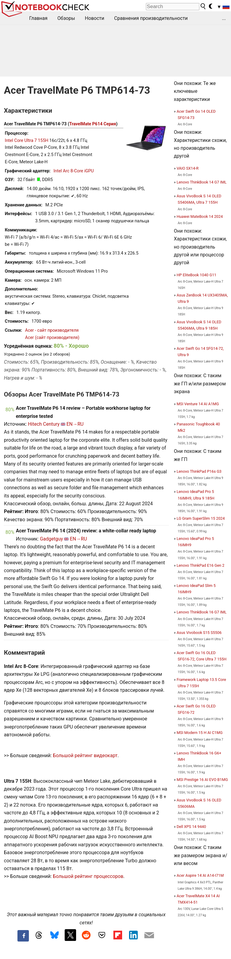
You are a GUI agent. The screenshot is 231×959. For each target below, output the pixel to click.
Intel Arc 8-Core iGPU (74, 171)
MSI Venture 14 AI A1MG (198, 404)
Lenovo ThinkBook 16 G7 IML (201, 612)
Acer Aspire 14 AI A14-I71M (200, 875)
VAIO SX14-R (188, 168)
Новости (94, 18)
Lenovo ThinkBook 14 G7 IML (201, 182)
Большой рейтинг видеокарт (85, 755)
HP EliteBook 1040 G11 (196, 275)
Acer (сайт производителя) (52, 337)
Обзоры (66, 18)
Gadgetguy (51, 539)
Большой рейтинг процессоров (88, 876)
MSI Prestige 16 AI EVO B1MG (202, 779)
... (224, 18)
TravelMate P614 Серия (92, 124)
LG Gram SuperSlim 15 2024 (201, 518)
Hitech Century (44, 424)
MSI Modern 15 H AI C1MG (200, 732)
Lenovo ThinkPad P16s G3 (199, 471)
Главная (38, 18)
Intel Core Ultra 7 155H (26, 140)
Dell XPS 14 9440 (191, 826)
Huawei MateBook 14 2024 (200, 216)
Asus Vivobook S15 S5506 (199, 632)
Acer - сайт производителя (52, 330)
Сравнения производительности (151, 18)
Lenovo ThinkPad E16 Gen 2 (200, 565)
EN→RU (75, 424)
